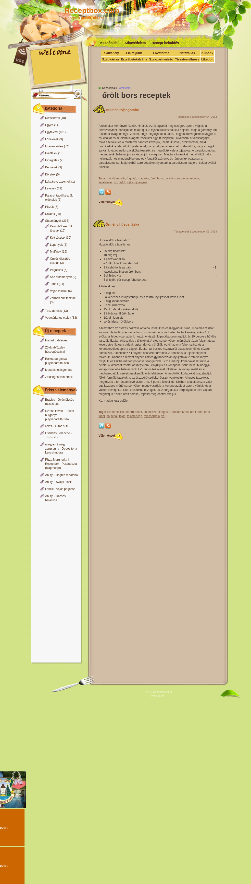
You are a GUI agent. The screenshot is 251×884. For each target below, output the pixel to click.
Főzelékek (52, 139)
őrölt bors (157, 178)
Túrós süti (61, 426)
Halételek (51, 153)
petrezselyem (190, 178)
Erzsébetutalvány (134, 59)
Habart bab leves (56, 340)
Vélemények (109, 202)
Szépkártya (110, 59)
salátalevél (106, 182)
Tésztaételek (53, 311)
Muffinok (55, 251)
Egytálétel (51, 132)
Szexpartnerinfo (161, 59)
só (115, 182)
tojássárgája (152, 416)
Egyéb (49, 125)
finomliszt (150, 412)
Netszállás (187, 53)
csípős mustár (116, 178)
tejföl (122, 182)
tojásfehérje (134, 416)
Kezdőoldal (109, 43)
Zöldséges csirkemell (59, 377)
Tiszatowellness (187, 59)
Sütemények (53, 220)
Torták (54, 284)
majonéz (143, 178)
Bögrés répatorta (67, 475)
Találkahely (110, 53)
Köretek (50, 174)
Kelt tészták (57, 237)
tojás (130, 182)
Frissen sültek (54, 146)
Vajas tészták (58, 291)
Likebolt (207, 59)
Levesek (50, 188)
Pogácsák (56, 270)
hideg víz (163, 412)
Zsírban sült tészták (62, 298)
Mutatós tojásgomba (58, 370)
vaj (163, 416)
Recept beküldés (165, 43)
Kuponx (207, 53)
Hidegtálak (52, 160)
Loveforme (161, 53)
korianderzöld (179, 412)
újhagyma (141, 182)
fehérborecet (134, 412)
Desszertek (52, 118)
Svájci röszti (64, 482)
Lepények (56, 244)
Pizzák (49, 207)
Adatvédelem (135, 43)
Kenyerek (51, 167)
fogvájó (131, 178)
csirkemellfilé (115, 412)
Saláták (50, 214)
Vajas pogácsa (65, 489)
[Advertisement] (54, 582)
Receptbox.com (91, 10)
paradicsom (172, 178)
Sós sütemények (61, 277)
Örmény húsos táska (122, 224)
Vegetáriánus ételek (58, 317)
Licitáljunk (134, 53)
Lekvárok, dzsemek (57, 181)
